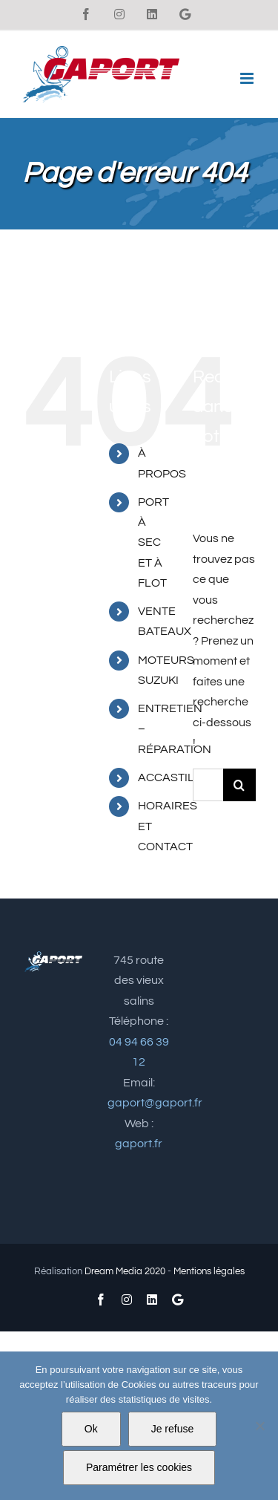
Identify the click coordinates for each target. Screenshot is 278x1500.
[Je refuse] (259, 1425)
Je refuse (172, 1429)
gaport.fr (138, 1144)
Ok (91, 1429)
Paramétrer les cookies (139, 1467)
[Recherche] (239, 785)
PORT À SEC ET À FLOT (153, 542)
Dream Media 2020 (125, 1271)
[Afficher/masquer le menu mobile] (248, 78)
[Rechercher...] (208, 785)
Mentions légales (209, 1271)
